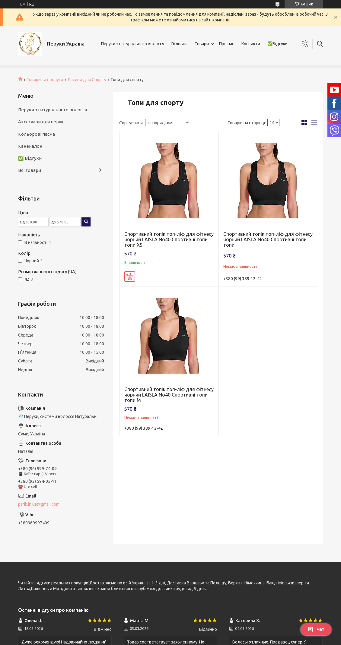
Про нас (226, 43)
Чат (316, 629)
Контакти (250, 43)
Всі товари (29, 170)
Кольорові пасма (36, 134)
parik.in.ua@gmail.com (38, 504)
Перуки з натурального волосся (132, 43)
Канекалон (30, 146)
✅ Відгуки (30, 158)
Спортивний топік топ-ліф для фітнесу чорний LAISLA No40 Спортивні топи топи (268, 239)
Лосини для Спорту (87, 79)
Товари (202, 43)
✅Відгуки (277, 43)
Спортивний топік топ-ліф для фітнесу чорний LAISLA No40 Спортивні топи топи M (169, 395)
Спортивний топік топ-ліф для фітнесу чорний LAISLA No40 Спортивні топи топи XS (169, 239)
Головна (179, 43)
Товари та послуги (45, 79)
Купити (129, 276)
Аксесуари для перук (41, 121)
